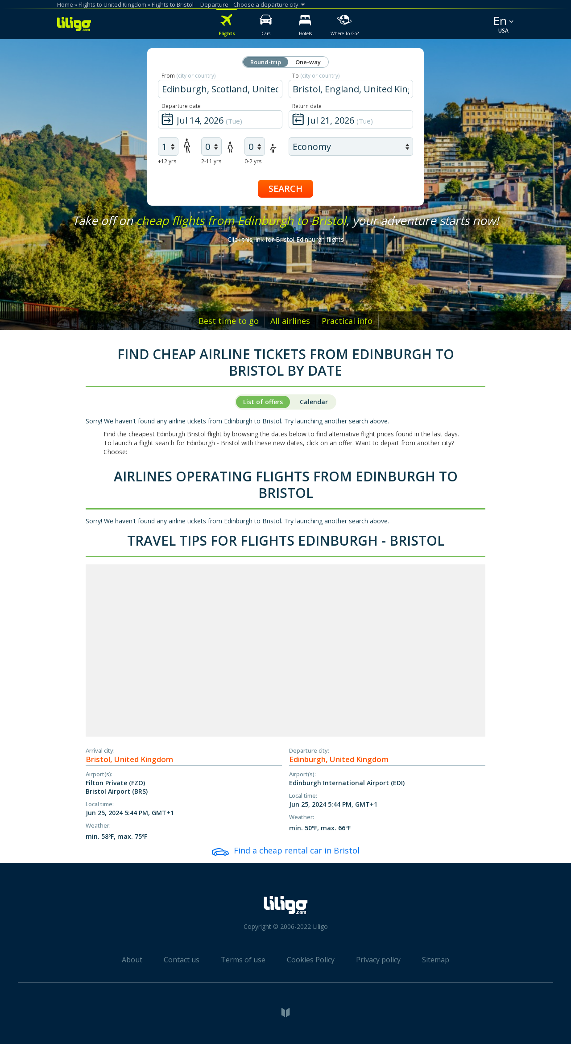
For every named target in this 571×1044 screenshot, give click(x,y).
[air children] (211, 146)
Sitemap (435, 960)
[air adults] (168, 146)
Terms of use (243, 960)
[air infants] (254, 146)
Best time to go (229, 320)
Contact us (181, 960)
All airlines (290, 320)
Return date (307, 106)
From (188, 75)
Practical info (347, 320)
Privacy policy (378, 960)
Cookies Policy (311, 960)
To (315, 75)
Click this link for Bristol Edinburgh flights (286, 239)
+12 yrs (167, 161)
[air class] (351, 146)
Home (65, 4)
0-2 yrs (252, 161)
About (132, 960)
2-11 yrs (211, 161)
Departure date (181, 106)
